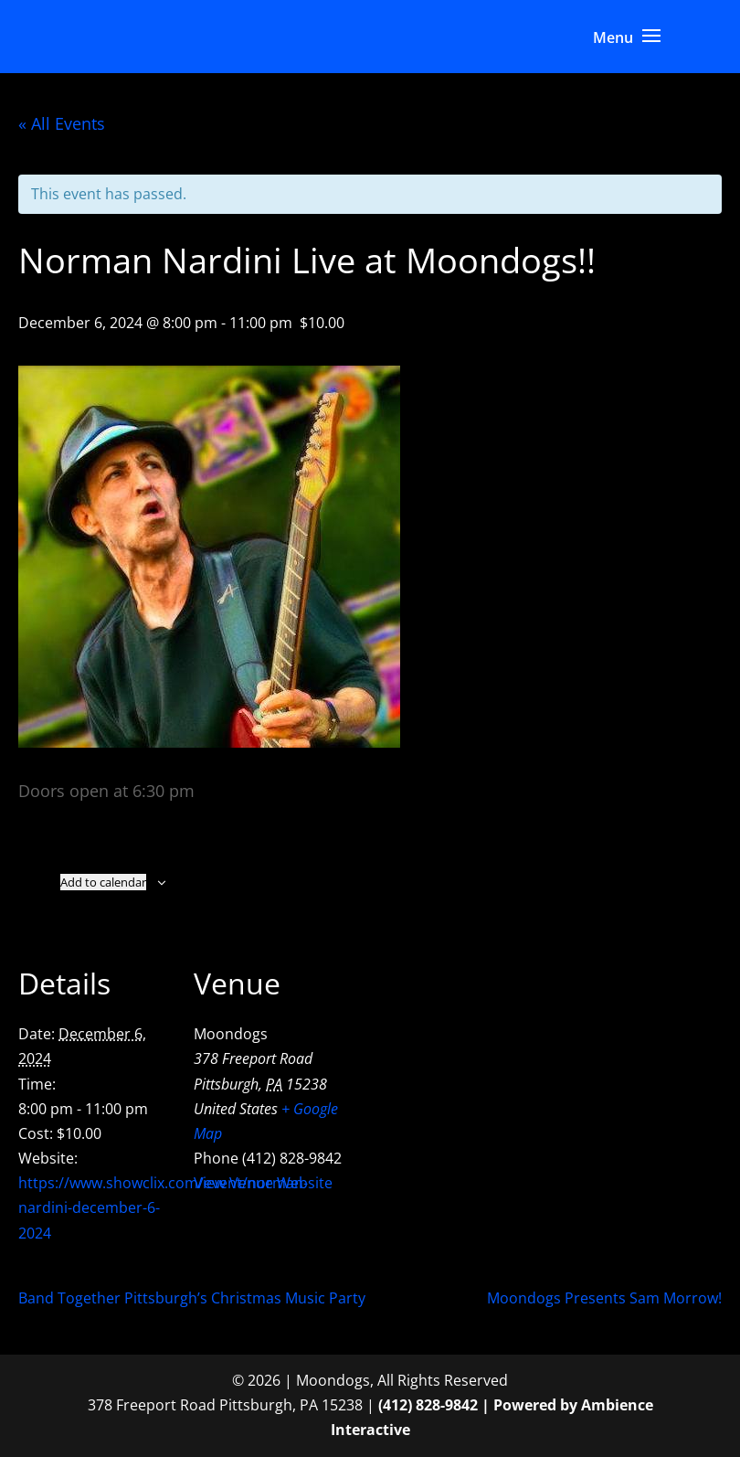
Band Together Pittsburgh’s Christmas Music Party (191, 1298)
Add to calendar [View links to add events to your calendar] (103, 882)
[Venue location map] (465, 1058)
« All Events (61, 123)
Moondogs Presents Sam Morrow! (604, 1298)
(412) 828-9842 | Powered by (479, 1405)
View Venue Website (263, 1183)
